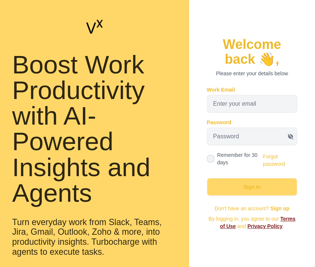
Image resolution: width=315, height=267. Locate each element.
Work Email (221, 90)
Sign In (252, 187)
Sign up (279, 208)
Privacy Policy (264, 226)
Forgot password (274, 160)
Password (219, 122)
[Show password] (290, 136)
